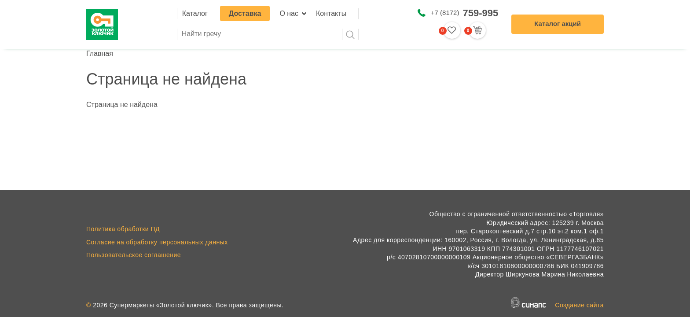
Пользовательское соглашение (133, 254)
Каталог (195, 13)
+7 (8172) (464, 13)
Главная (99, 53)
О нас (288, 13)
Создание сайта (579, 305)
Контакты (331, 13)
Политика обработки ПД (123, 228)
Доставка (245, 13)
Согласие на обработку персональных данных (157, 242)
